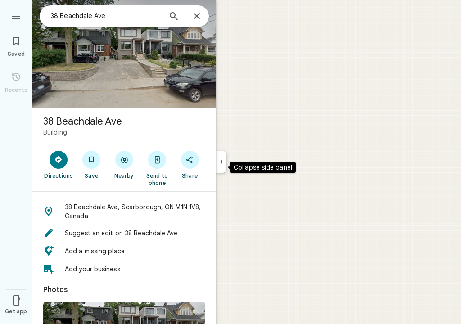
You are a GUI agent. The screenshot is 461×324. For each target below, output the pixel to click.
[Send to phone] (156, 168)
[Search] (174, 17)
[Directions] (58, 164)
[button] (124, 211)
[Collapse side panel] (221, 162)
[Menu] (16, 15)
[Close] (197, 16)
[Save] (91, 164)
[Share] (189, 164)
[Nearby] (124, 164)
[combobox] (105, 15)
